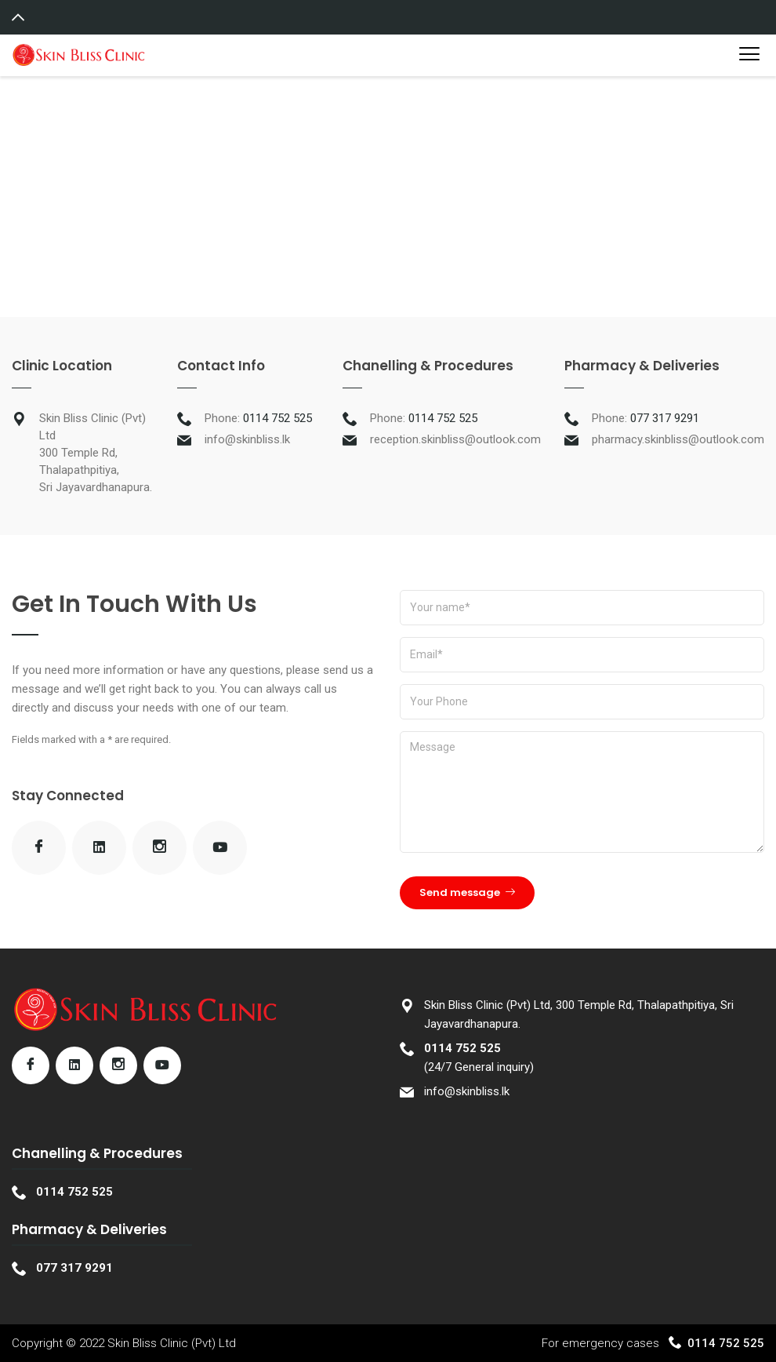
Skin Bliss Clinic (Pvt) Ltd (171, 1343)
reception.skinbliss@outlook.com (455, 439)
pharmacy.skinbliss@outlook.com (678, 439)
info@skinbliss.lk (247, 439)
